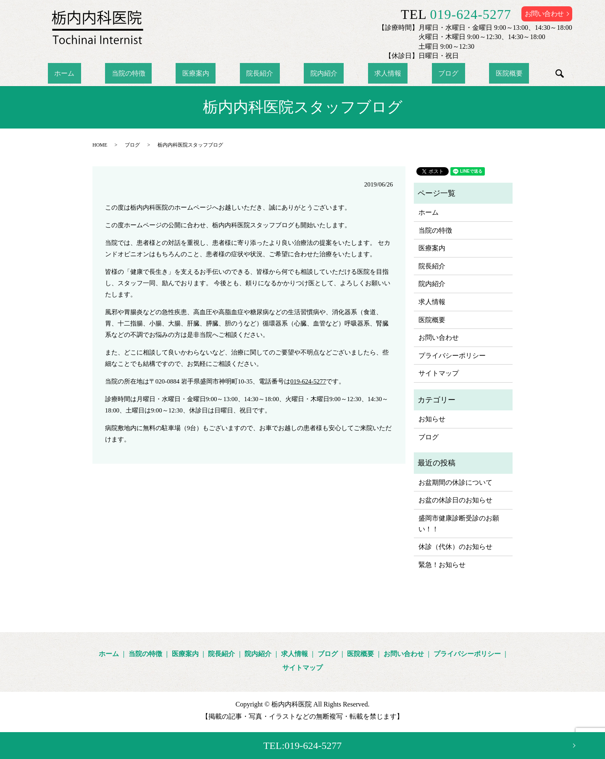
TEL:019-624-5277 (302, 745)
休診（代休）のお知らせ (455, 546)
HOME (99, 145)
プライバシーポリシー (452, 355)
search (507, 73)
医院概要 (463, 73)
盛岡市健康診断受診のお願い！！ (458, 524)
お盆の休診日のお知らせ (455, 500)
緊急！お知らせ (442, 564)
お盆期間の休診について (455, 482)
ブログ (416, 73)
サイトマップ (438, 373)
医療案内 (215, 73)
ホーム (110, 73)
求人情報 (368, 73)
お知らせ (431, 419)
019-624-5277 (470, 14)
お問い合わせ (544, 13)
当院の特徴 (160, 73)
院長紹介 (266, 73)
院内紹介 (317, 73)
